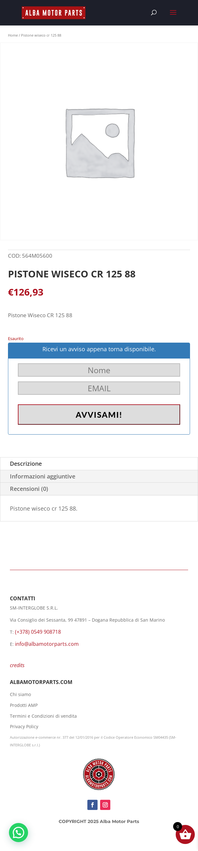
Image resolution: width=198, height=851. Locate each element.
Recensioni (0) (29, 488)
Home (13, 35)
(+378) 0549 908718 (38, 631)
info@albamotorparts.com (47, 643)
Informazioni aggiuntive (42, 476)
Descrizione (26, 463)
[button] (18, 832)
